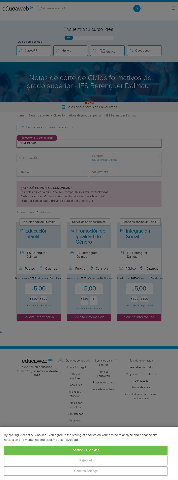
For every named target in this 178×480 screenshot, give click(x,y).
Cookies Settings (86, 471)
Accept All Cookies (86, 450)
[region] (89, 453)
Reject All (85, 460)
